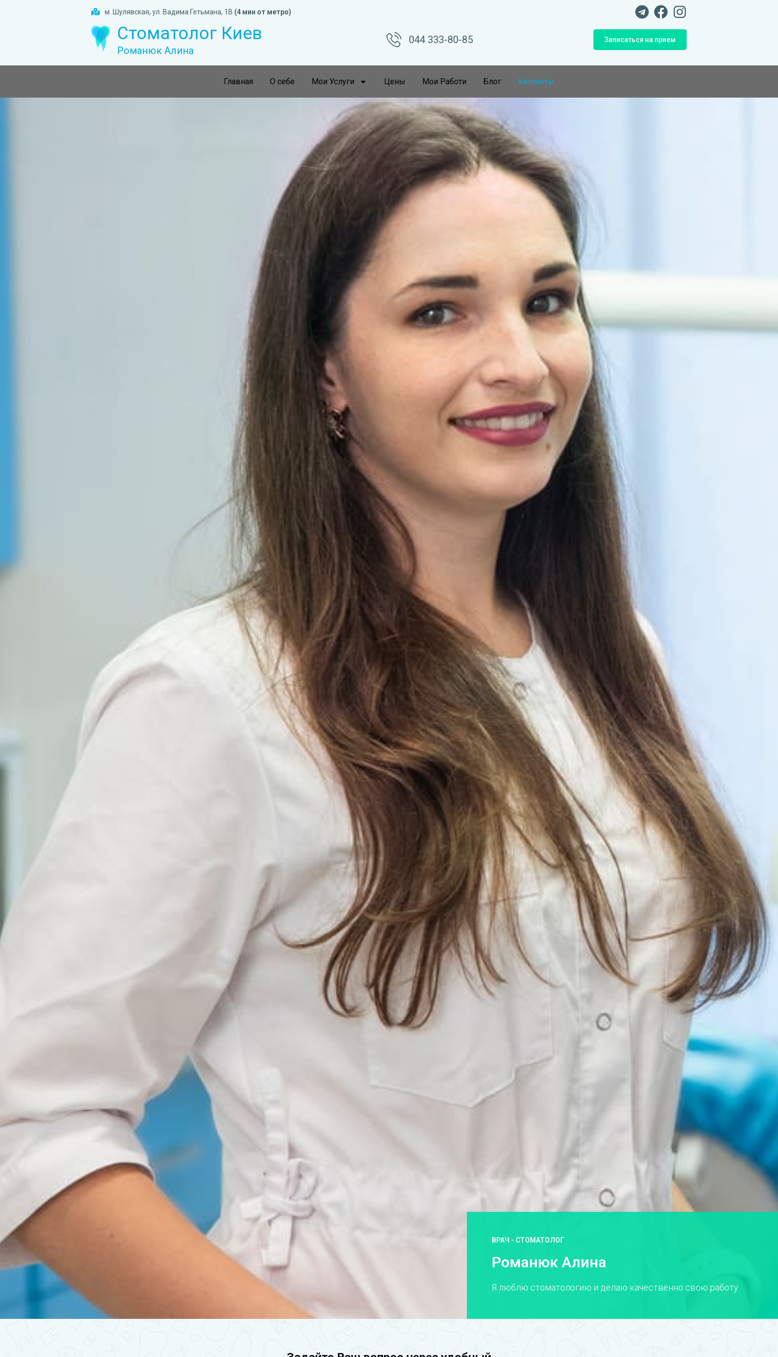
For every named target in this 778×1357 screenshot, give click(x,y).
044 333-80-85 (441, 40)
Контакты (536, 81)
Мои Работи (444, 81)
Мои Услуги (339, 82)
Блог (492, 81)
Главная (238, 81)
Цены (394, 81)
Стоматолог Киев (189, 33)
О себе (282, 81)
